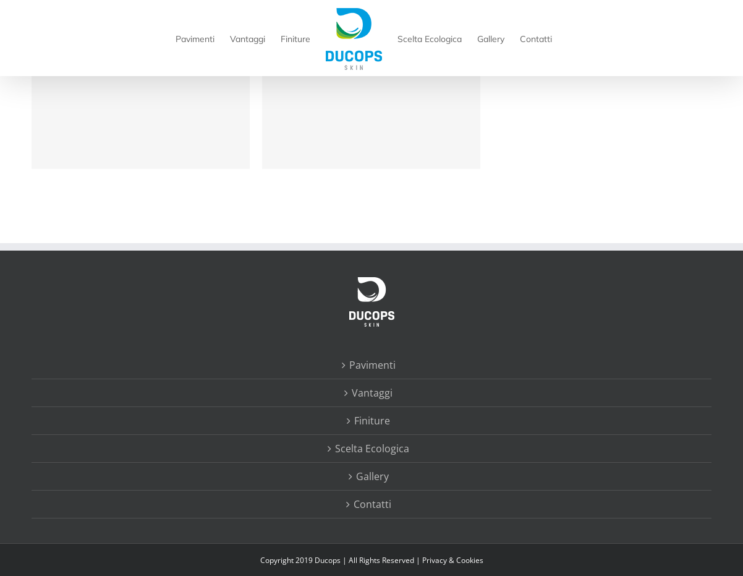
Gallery (372, 476)
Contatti (372, 504)
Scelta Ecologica (372, 448)
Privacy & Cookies (452, 560)
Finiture (372, 421)
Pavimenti (372, 365)
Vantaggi (372, 393)
